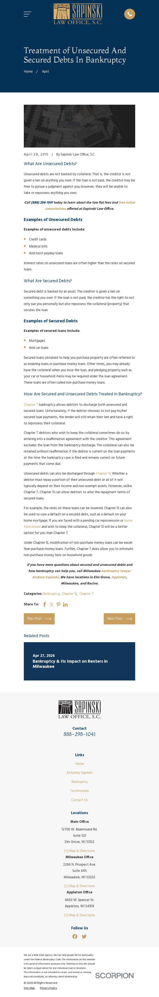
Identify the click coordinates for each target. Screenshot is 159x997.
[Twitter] (84, 936)
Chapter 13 (103, 473)
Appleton (118, 577)
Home (79, 764)
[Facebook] (74, 936)
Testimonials (79, 791)
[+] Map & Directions (79, 851)
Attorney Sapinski (80, 773)
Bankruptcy (51, 594)
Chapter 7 (31, 405)
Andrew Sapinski (45, 577)
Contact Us (79, 800)
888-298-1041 (80, 734)
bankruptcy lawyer (116, 571)
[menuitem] (29, 988)
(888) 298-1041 (42, 202)
